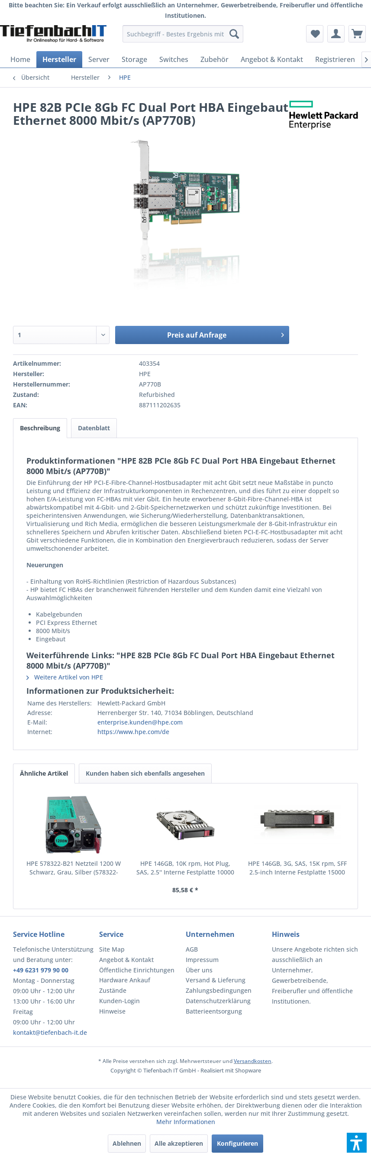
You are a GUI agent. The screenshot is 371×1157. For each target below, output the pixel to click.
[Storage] (134, 59)
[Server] (99, 59)
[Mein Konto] (336, 33)
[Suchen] (234, 33)
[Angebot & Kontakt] (272, 59)
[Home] (20, 59)
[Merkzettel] (314, 33)
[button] (357, 1143)
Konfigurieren (237, 1143)
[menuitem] (183, 33)
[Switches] (173, 59)
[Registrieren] (335, 59)
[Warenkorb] (357, 33)
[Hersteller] (59, 59)
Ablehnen (127, 1143)
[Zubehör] (214, 59)
